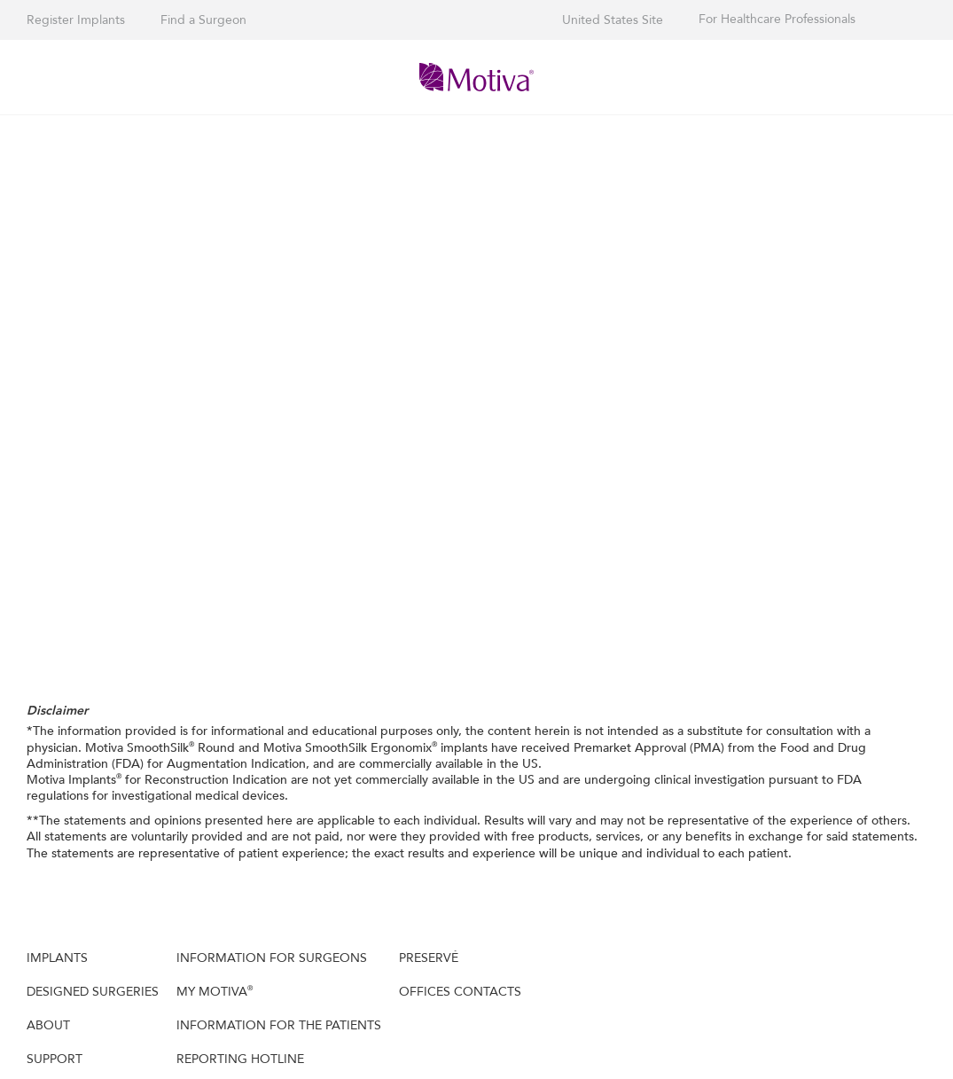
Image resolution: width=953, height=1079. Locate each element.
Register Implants (76, 20)
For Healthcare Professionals (777, 19)
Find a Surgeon (203, 20)
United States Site (612, 20)
